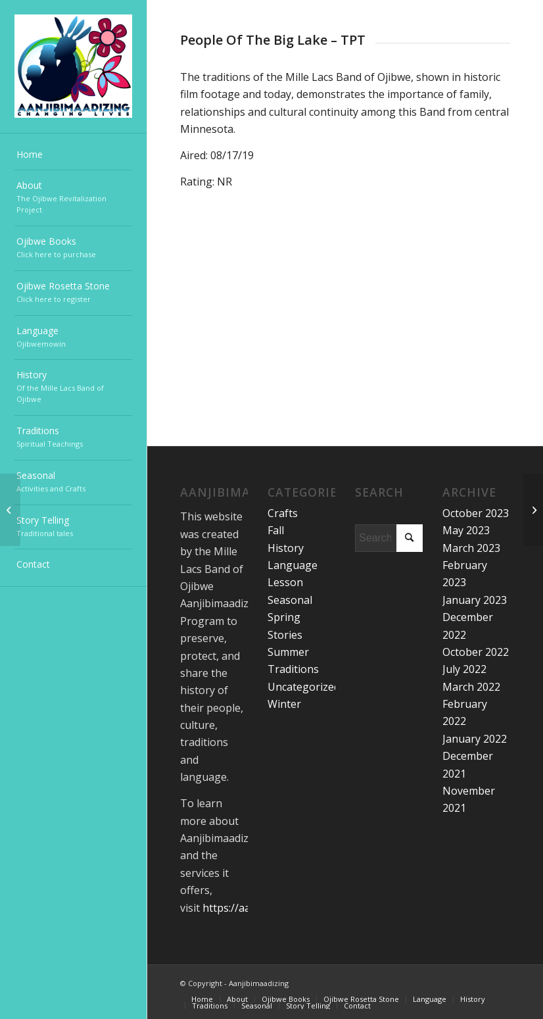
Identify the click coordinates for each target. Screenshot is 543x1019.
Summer (288, 652)
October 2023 (475, 513)
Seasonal (290, 600)
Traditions (293, 669)
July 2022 (464, 669)
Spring (284, 617)
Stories (285, 635)
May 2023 (466, 530)
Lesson (285, 582)
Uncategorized (304, 687)
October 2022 (475, 652)
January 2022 (474, 739)
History (286, 548)
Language (293, 565)
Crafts (283, 513)
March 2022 (471, 687)
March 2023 (471, 548)
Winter (284, 704)
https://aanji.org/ (244, 908)
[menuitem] (72, 155)
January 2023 (474, 600)
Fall (276, 530)
